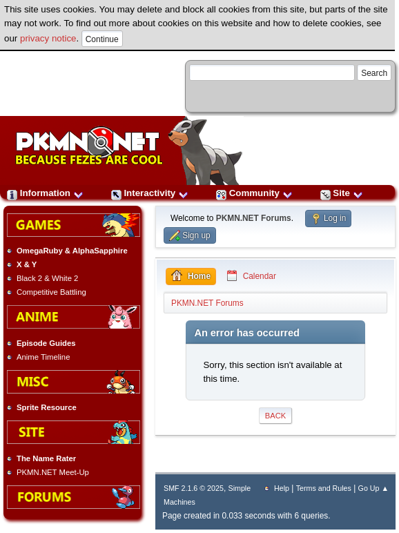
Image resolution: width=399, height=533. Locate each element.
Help (281, 488)
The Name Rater (46, 458)
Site (341, 193)
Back (275, 415)
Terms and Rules (323, 488)
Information (45, 193)
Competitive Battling (51, 292)
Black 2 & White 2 (47, 278)
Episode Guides (46, 343)
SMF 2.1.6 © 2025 (194, 488)
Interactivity (149, 193)
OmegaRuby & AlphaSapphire (72, 250)
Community (254, 193)
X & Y (27, 264)
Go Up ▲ (373, 488)
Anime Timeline (43, 357)
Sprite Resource (47, 407)
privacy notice (48, 38)
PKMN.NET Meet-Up (53, 472)
